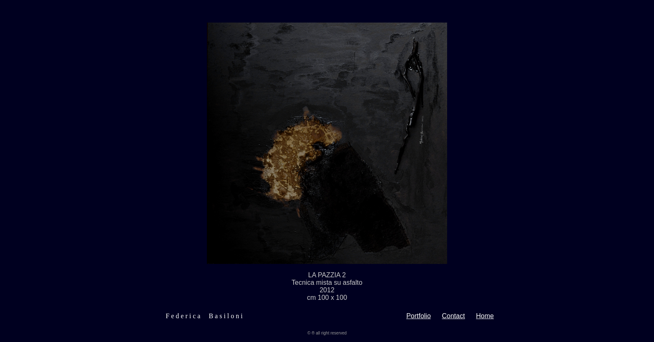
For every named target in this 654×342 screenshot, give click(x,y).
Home (485, 317)
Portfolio (418, 317)
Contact (453, 317)
